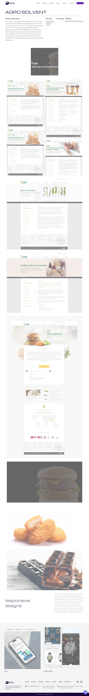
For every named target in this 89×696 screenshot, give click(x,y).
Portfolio (51, 3)
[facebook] (77, 682)
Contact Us (71, 3)
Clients (58, 3)
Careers (64, 3)
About (38, 3)
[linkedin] (81, 682)
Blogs (60, 681)
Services (44, 3)
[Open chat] (85, 692)
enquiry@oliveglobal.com (33, 686)
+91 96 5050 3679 (48, 686)
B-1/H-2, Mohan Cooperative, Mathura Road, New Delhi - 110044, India (70, 687)
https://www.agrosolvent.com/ (74, 21)
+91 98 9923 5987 (48, 688)
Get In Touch (80, 3)
